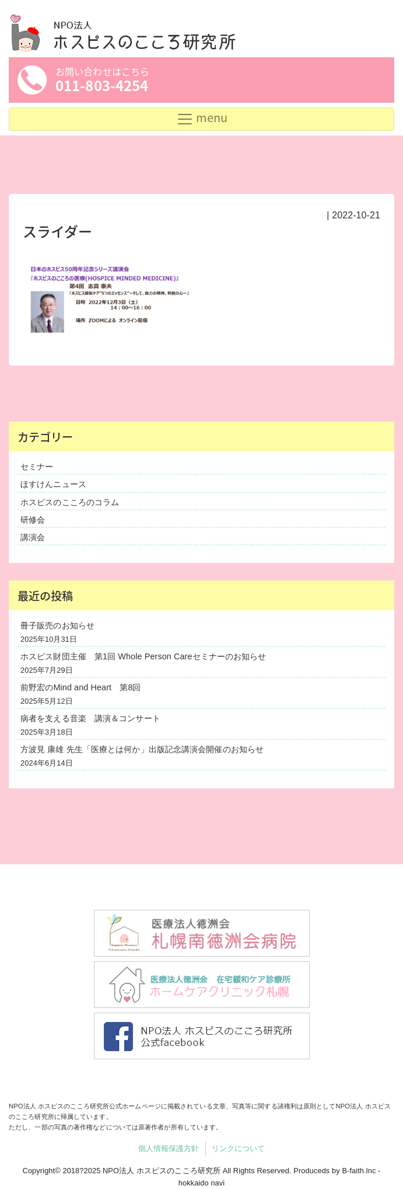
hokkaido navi (201, 1182)
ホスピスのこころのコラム (69, 502)
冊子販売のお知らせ (57, 625)
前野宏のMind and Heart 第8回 (80, 687)
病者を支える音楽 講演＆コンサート (90, 718)
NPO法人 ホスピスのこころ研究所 (161, 1170)
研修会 (32, 519)
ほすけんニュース (53, 484)
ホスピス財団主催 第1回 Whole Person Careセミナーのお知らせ (143, 656)
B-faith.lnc (359, 1170)
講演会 (32, 537)
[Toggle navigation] (201, 119)
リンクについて (238, 1148)
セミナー (36, 466)
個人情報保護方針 (168, 1148)
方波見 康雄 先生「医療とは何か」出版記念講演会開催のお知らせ (142, 749)
